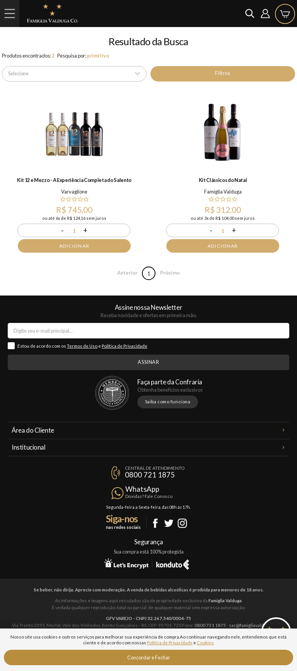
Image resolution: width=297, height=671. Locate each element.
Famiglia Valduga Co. (52, 13)
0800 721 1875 (150, 475)
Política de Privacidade (124, 345)
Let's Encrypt (126, 563)
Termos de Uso (82, 345)
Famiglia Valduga (223, 192)
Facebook (155, 523)
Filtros (222, 73)
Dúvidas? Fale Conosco (148, 496)
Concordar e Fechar (148, 657)
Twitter (169, 523)
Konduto (172, 563)
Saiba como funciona (168, 401)
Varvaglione (74, 192)
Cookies (205, 642)
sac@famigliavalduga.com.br (257, 625)
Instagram (182, 523)
